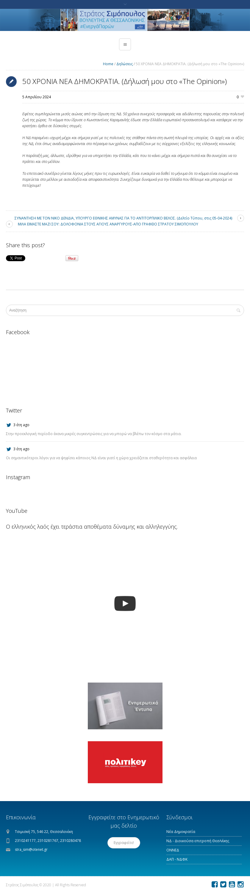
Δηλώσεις (124, 63)
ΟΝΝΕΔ (172, 850)
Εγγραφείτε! (124, 842)
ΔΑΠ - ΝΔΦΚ (177, 859)
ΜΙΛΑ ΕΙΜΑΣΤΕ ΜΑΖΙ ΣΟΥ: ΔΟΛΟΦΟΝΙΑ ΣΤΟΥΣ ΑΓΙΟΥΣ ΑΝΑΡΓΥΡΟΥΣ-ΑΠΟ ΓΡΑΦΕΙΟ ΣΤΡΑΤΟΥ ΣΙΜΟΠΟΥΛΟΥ (108, 224)
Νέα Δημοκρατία (180, 831)
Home (108, 63)
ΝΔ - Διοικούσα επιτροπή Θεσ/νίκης (197, 840)
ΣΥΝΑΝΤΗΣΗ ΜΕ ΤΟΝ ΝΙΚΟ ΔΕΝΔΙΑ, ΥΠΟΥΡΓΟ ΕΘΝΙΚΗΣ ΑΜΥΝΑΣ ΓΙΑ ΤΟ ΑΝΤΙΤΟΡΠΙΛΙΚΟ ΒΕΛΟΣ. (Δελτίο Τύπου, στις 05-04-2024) (123, 218)
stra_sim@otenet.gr (31, 849)
